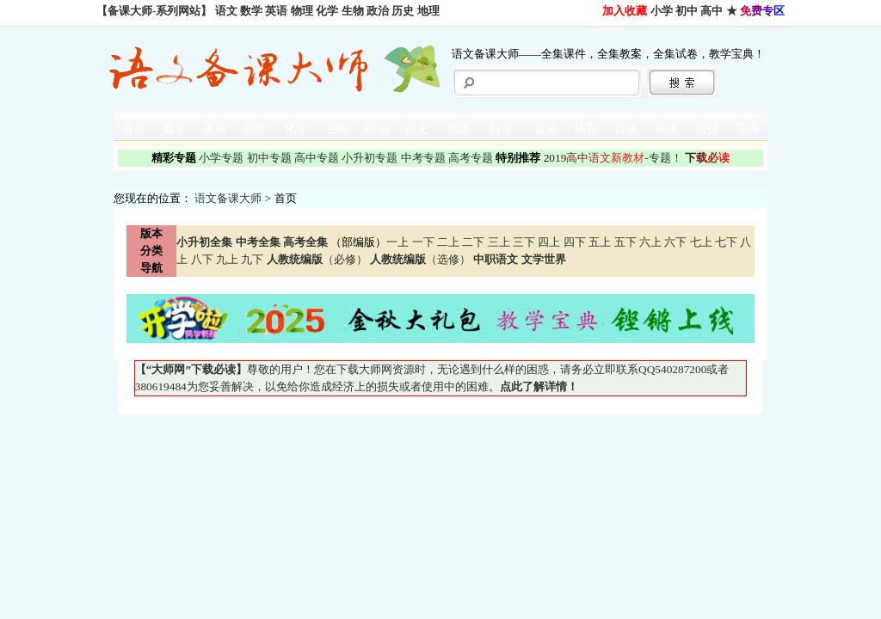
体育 (586, 128)
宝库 (748, 128)
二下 (473, 242)
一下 (423, 242)
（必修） (317, 259)
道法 (545, 128)
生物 (353, 10)
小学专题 (221, 157)
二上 (448, 242)
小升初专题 (369, 157)
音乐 (626, 128)
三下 (524, 242)
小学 (661, 10)
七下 (726, 242)
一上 (397, 242)
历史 (402, 10)
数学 (251, 10)
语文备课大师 (228, 198)
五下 (625, 242)
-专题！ (613, 157)
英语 (276, 10)
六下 (675, 242)
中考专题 (423, 157)
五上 (599, 242)
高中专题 (316, 157)
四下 (575, 242)
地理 (428, 10)
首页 (134, 128)
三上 (499, 242)
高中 (711, 10)
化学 (327, 10)
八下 (202, 259)
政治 (378, 10)
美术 (667, 128)
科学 (502, 128)
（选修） (420, 259)
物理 (302, 10)
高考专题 (470, 157)
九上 (227, 259)
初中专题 (269, 157)
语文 (226, 10)
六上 (650, 242)
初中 (686, 10)
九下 (252, 259)
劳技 (707, 128)
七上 (701, 242)
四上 (549, 242)
